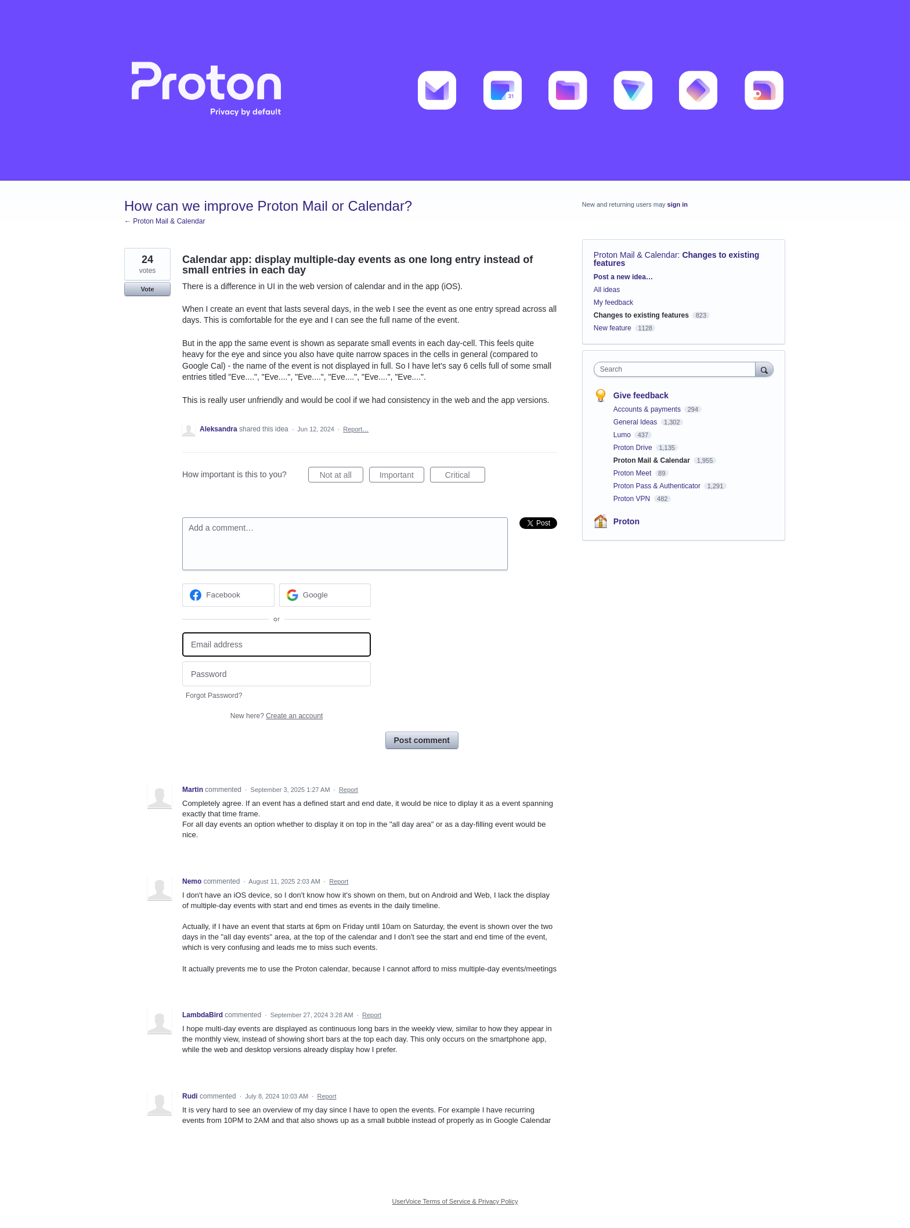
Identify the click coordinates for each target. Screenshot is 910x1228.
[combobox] (678, 369)
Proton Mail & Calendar (636, 255)
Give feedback (641, 395)
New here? (276, 716)
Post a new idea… (623, 277)
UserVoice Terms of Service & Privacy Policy (455, 1201)
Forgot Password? (214, 696)
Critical (465, 476)
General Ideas (636, 422)
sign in (677, 204)
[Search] (764, 369)
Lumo (623, 435)
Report (348, 789)
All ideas (607, 290)
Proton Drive (633, 448)
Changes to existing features (641, 315)
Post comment (422, 740)
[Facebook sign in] (228, 595)
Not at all (341, 476)
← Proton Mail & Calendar (164, 221)
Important (402, 476)
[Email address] (276, 644)
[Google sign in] (325, 595)
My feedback (613, 302)
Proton (626, 521)
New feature (612, 328)
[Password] (276, 673)
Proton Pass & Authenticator (657, 486)
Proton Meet (633, 473)
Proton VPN (632, 499)
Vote (147, 289)
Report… (356, 429)
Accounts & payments (647, 409)
